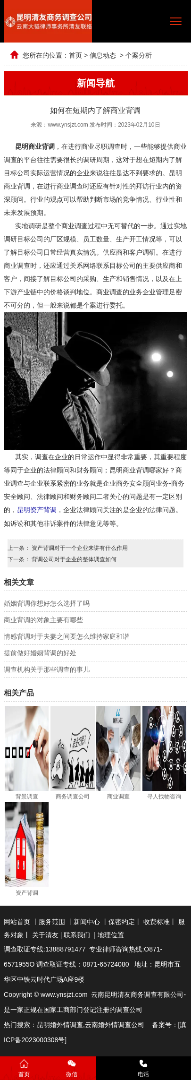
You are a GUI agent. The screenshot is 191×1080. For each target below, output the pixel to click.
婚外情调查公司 (121, 1024)
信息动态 (103, 55)
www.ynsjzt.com (68, 124)
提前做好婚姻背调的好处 (40, 652)
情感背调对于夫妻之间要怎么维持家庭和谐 (66, 636)
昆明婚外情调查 (60, 1024)
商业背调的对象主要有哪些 (43, 619)
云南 (91, 1024)
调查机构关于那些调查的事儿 (47, 669)
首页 (75, 55)
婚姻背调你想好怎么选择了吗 (47, 603)
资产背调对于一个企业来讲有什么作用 (79, 547)
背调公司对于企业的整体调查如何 (73, 559)
